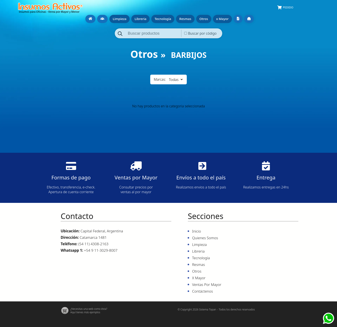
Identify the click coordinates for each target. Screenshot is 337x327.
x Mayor (222, 18)
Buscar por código (202, 33)
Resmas (184, 18)
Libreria (140, 18)
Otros (203, 18)
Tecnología (162, 18)
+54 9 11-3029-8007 (101, 250)
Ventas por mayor (237, 19)
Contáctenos (248, 19)
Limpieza (119, 18)
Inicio (90, 19)
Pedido (288, 7)
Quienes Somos (102, 19)
